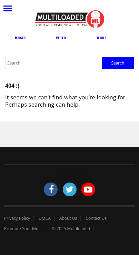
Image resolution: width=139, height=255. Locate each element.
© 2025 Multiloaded (71, 229)
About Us (68, 218)
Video (61, 37)
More (101, 37)
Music (20, 37)
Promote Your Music (23, 229)
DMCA (45, 218)
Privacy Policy (17, 218)
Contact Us (96, 218)
